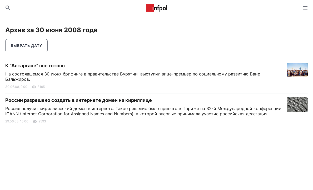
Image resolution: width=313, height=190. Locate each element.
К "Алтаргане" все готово (35, 65)
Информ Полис (156, 8)
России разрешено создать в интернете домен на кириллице (78, 100)
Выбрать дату (26, 45)
